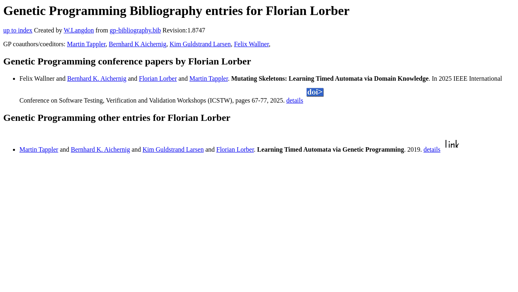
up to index (17, 30)
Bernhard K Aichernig (137, 44)
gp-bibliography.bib (135, 30)
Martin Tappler (86, 44)
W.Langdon (79, 30)
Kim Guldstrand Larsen (200, 44)
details (294, 100)
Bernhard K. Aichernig (96, 78)
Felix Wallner (251, 44)
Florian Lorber (158, 78)
